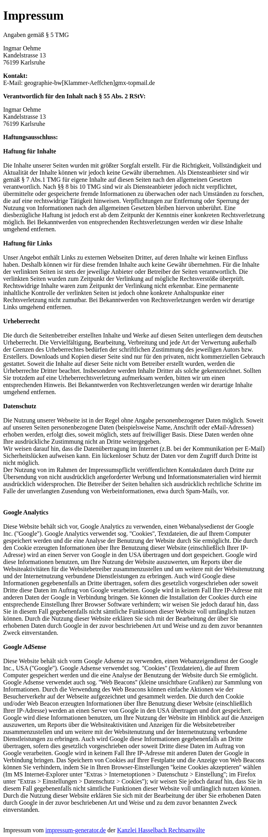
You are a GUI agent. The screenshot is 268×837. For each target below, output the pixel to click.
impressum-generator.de (76, 830)
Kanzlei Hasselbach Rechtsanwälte (161, 830)
